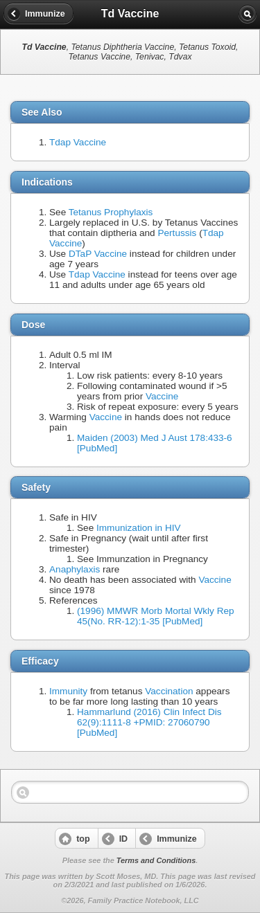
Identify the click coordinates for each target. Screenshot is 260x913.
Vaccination (169, 691)
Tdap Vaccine (77, 142)
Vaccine (162, 396)
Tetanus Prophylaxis (111, 212)
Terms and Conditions (156, 860)
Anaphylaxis (74, 569)
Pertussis (176, 233)
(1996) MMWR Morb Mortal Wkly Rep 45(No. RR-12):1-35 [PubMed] (155, 616)
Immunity (68, 691)
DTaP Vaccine (98, 253)
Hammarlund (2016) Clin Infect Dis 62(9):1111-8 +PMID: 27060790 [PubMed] (149, 722)
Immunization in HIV (138, 528)
